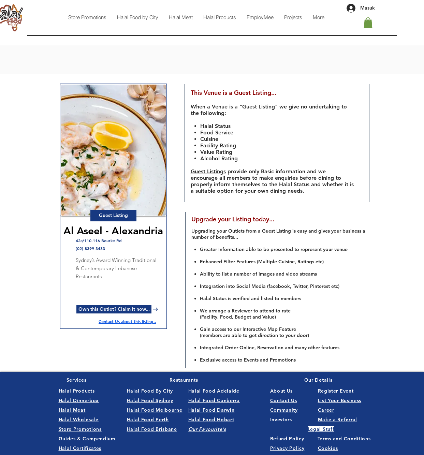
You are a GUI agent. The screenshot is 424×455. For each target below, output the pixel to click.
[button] (368, 22)
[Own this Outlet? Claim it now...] (113, 309)
